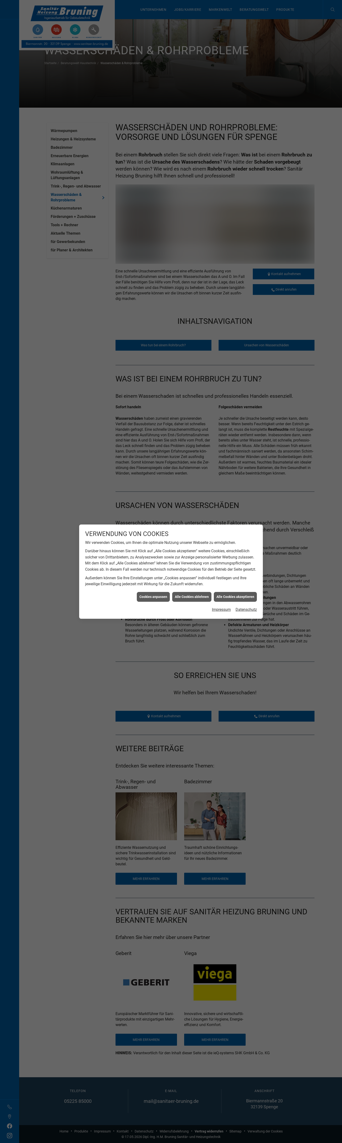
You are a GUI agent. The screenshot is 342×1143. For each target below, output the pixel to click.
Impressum (221, 601)
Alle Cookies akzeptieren (235, 589)
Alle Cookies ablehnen (192, 589)
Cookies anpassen (153, 589)
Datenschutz (246, 601)
